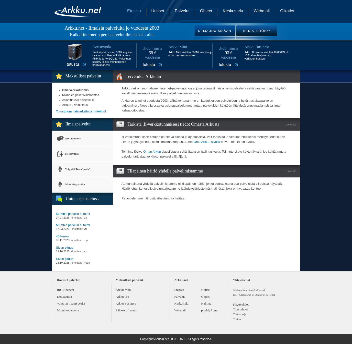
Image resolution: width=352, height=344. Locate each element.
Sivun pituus (64, 247)
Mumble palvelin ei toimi (73, 214)
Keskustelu (233, 11)
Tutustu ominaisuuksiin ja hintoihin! (81, 111)
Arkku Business (126, 303)
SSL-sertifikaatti (126, 310)
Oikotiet (287, 11)
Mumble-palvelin (70, 184)
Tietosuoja (239, 314)
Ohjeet (206, 11)
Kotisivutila (67, 154)
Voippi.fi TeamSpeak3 (73, 169)
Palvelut (182, 11)
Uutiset (157, 11)
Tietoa (237, 319)
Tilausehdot (240, 309)
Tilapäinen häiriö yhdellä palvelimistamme (165, 171)
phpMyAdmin (210, 310)
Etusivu (134, 11)
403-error (62, 236)
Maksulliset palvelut (83, 76)
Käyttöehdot (241, 304)
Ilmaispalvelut (78, 124)
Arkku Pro (122, 296)
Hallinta (206, 303)
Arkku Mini (123, 290)
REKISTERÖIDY (256, 31)
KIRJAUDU (214, 31)
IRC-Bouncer (68, 138)
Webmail (262, 11)
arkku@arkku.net (255, 289)
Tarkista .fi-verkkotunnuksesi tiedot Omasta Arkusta (173, 124)
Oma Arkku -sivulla (207, 142)
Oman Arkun (152, 151)
